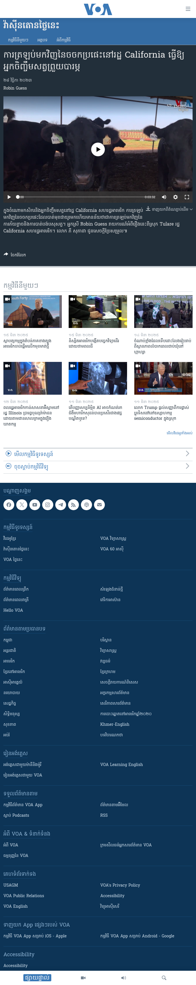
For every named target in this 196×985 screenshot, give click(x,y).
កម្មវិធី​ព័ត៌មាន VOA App (22, 805)
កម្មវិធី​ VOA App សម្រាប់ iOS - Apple (35, 936)
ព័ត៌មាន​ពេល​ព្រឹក (16, 590)
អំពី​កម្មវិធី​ (64, 40)
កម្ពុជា (7, 640)
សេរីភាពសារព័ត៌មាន (115, 704)
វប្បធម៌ (105, 661)
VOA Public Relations (23, 896)
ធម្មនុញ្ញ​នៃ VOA (15, 856)
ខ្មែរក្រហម (107, 672)
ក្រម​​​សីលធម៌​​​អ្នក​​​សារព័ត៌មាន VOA (126, 845)
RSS (104, 816)
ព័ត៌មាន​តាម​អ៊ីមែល (114, 805)
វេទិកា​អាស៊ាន (110, 600)
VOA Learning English (121, 765)
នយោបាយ (11, 693)
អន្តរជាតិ (9, 651)
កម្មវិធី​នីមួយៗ (18, 40)
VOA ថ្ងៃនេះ (13, 560)
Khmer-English (114, 725)
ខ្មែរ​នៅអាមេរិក (14, 672)
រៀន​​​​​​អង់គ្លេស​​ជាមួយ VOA (22, 776)
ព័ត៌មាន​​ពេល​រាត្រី (16, 600)
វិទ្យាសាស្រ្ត (108, 651)
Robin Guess (15, 89)
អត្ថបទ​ (42, 40)
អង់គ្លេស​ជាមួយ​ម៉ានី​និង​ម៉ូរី (22, 765)
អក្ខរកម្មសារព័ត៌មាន (114, 693)
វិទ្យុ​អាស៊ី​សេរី (109, 907)
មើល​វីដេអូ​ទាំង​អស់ (180, 433)
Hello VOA (13, 611)
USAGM (10, 886)
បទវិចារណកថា (111, 735)
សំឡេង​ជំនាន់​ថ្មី (111, 590)
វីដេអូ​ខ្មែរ (9, 539)
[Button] (15, 256)
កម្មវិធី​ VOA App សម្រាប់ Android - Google (137, 936)
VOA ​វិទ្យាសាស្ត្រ (113, 539)
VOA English (15, 907)
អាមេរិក (9, 661)
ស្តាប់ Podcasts (16, 816)
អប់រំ (6, 735)
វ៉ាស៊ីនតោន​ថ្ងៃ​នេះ (16, 549)
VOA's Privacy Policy (120, 886)
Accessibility (112, 896)
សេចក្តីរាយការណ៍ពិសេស (119, 683)
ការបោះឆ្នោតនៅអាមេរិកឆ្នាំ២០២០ (126, 714)
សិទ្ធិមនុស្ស (11, 714)
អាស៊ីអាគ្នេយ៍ (13, 683)
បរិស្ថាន (106, 640)
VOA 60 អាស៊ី (112, 549)
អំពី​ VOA (10, 845)
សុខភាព (9, 725)
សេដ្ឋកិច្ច (9, 704)
